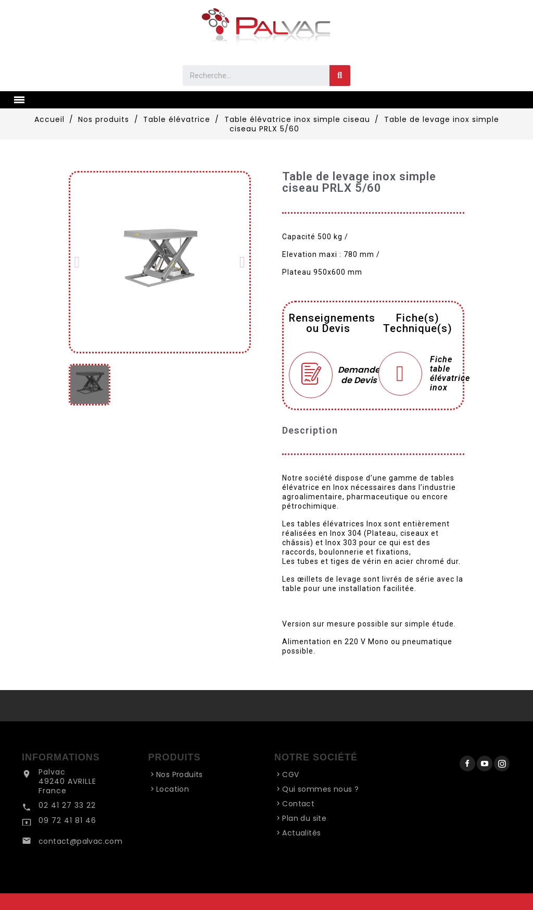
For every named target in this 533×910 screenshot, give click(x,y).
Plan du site (304, 818)
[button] (77, 262)
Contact (298, 803)
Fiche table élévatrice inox (450, 373)
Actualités (301, 833)
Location (172, 789)
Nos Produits (179, 774)
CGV (290, 774)
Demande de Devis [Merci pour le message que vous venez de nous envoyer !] (353, 374)
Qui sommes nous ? (320, 789)
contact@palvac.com (80, 841)
